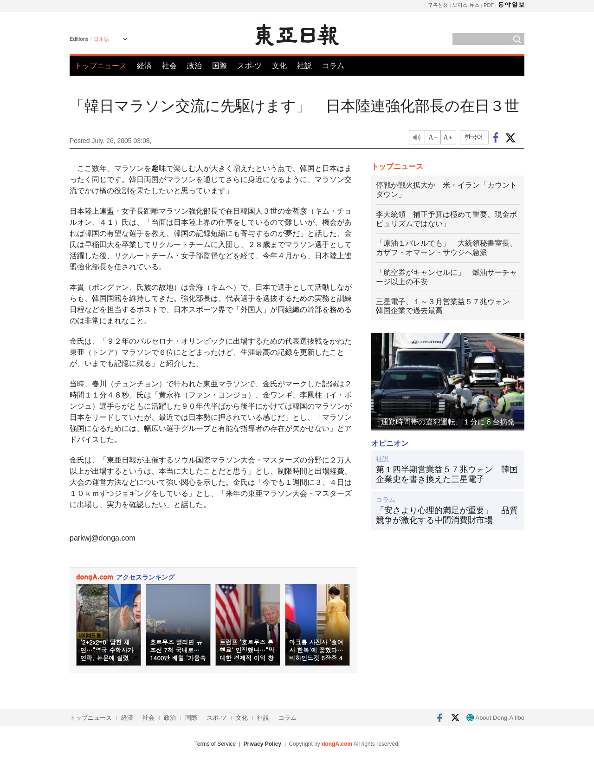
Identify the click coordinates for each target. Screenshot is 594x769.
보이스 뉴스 (466, 4)
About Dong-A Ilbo (495, 717)
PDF (489, 4)
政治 (194, 66)
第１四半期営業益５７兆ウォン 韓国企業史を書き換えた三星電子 (447, 474)
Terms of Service (215, 744)
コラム (333, 66)
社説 (304, 66)
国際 (219, 66)
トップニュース (101, 66)
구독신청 (438, 4)
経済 (144, 66)
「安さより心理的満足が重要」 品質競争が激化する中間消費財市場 (447, 515)
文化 (279, 66)
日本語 (101, 39)
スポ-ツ (249, 66)
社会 (169, 66)
